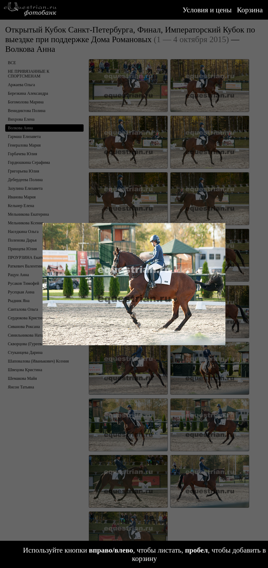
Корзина (250, 10)
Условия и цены (207, 10)
